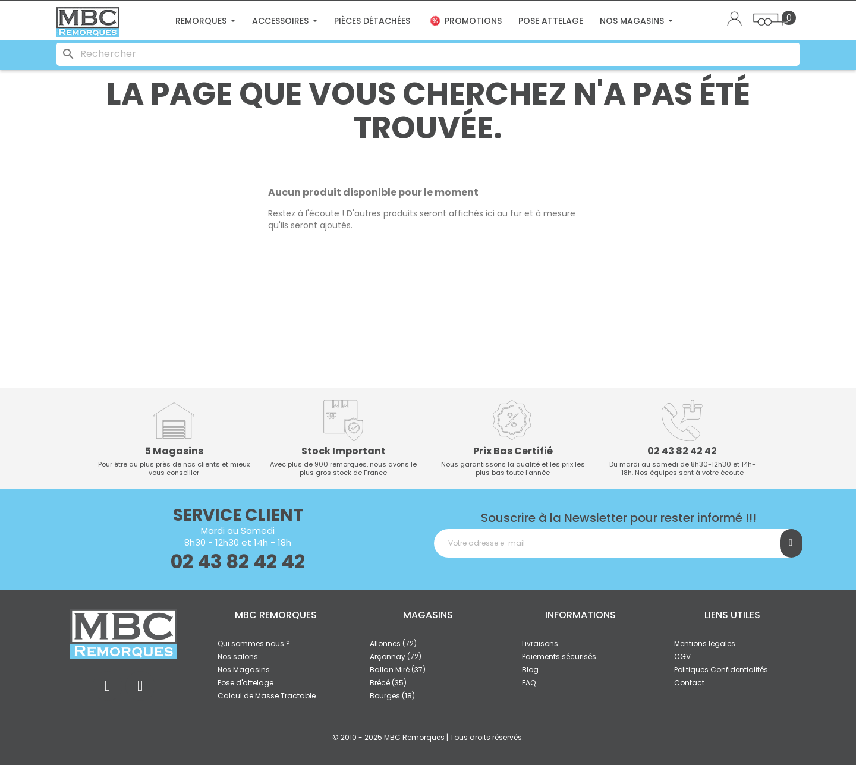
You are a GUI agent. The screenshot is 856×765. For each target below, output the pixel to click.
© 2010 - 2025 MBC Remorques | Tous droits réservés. (428, 737)
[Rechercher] (428, 54)
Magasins (428, 615)
